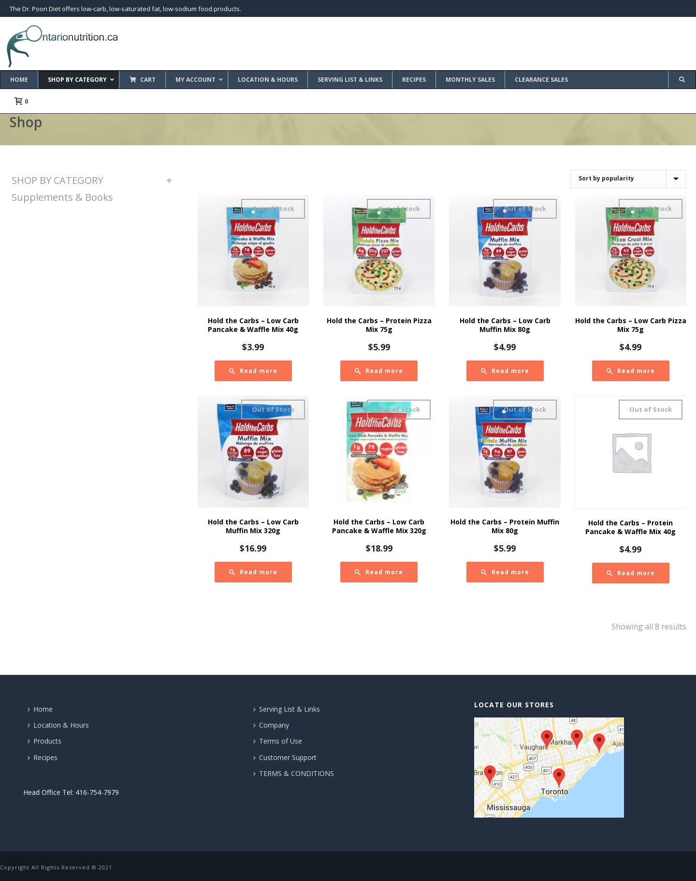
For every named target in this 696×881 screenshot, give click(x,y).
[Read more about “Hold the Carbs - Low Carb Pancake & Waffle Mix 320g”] (379, 572)
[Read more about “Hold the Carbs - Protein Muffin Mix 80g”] (505, 572)
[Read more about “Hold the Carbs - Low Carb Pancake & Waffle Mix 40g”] (253, 370)
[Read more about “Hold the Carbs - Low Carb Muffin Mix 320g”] (253, 572)
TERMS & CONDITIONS (293, 773)
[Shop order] (628, 179)
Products (44, 741)
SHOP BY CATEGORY (57, 180)
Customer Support (285, 757)
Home (40, 709)
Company (271, 725)
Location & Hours (58, 725)
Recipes (43, 757)
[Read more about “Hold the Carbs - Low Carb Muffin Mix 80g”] (505, 370)
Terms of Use (277, 741)
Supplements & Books (62, 197)
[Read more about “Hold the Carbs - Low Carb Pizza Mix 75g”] (630, 370)
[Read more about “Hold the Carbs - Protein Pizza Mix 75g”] (379, 370)
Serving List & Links (286, 709)
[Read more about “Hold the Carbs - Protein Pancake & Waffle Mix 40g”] (630, 573)
